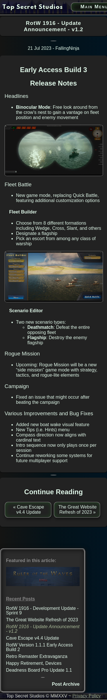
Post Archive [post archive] (66, 684)
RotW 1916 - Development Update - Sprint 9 (42, 610)
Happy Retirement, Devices (34, 663)
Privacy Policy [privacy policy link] (86, 695)
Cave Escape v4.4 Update (32, 638)
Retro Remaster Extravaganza (36, 656)
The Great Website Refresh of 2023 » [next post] (77, 510)
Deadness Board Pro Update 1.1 (39, 670)
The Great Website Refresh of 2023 (42, 619)
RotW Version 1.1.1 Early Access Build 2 (39, 647)
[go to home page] (32, 7)
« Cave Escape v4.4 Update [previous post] (28, 510)
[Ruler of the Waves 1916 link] (43, 584)
